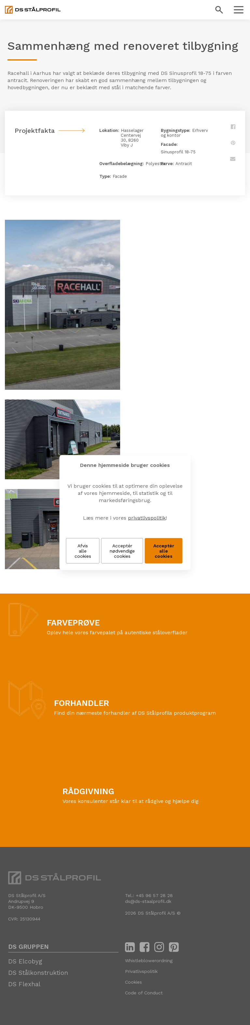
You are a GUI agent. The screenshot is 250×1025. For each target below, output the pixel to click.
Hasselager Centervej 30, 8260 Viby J (132, 137)
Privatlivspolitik (141, 971)
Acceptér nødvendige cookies (122, 551)
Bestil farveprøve (68, 643)
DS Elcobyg (25, 961)
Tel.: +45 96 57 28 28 (149, 895)
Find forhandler (73, 723)
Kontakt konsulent (85, 811)
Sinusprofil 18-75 (178, 151)
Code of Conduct (144, 992)
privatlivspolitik (147, 518)
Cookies (133, 982)
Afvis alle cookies (83, 551)
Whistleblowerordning (149, 960)
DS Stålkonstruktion (38, 972)
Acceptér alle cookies (163, 551)
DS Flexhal (24, 984)
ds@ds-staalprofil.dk (148, 901)
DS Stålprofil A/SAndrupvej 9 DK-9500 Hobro (27, 901)
